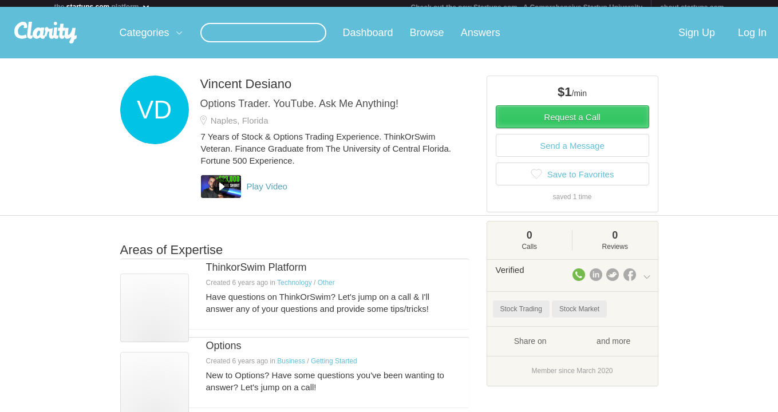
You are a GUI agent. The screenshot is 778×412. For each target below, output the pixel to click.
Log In (752, 39)
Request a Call (572, 124)
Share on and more (572, 347)
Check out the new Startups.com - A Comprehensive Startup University (527, 7)
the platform (102, 6)
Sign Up (696, 39)
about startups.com (692, 7)
